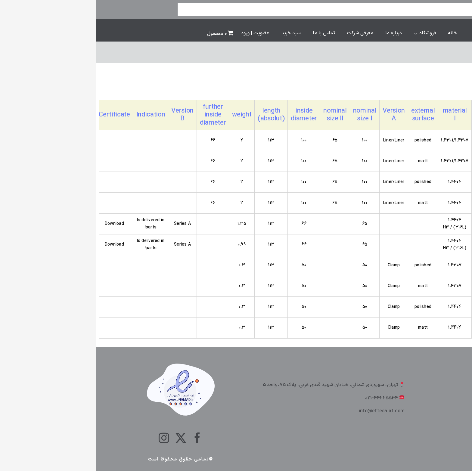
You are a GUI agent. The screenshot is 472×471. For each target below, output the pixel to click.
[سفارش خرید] (422, 87)
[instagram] (68, 437)
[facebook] (101, 437)
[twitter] (84, 437)
